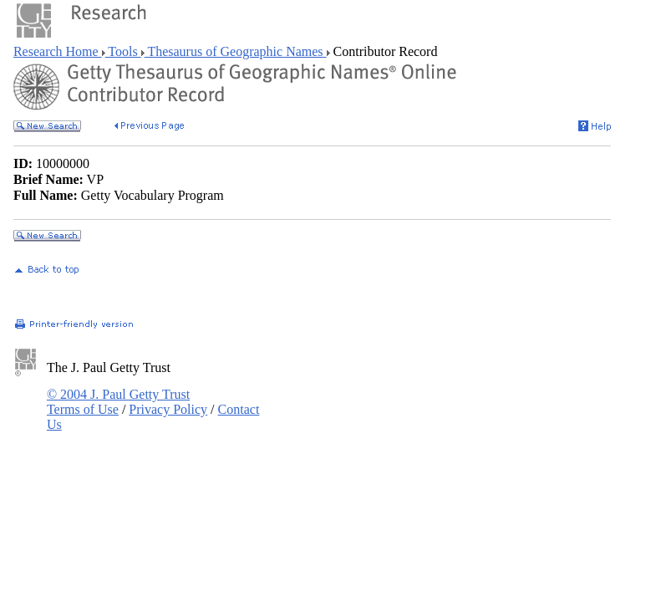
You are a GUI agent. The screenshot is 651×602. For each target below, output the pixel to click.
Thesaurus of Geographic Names (236, 51)
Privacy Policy (168, 409)
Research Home (57, 51)
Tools (123, 51)
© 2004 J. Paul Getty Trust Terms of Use (118, 401)
